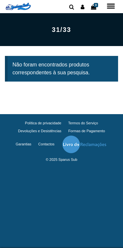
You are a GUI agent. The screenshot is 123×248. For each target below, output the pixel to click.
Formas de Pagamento (86, 131)
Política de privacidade (43, 123)
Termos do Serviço (83, 123)
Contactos (46, 144)
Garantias (23, 144)
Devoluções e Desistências (39, 131)
